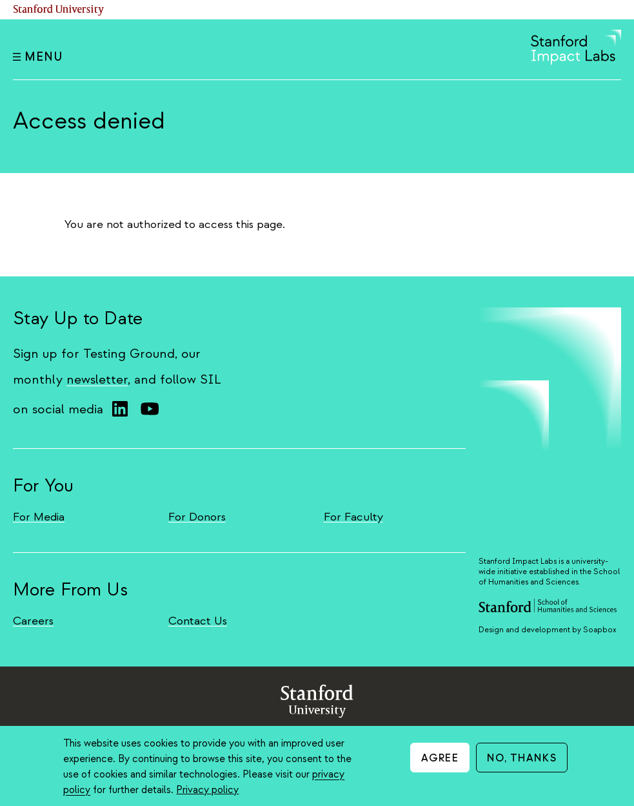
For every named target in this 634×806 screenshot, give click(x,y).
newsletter (97, 379)
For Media (38, 517)
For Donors (197, 517)
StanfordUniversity (317, 703)
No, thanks (522, 758)
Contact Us (197, 621)
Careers (33, 621)
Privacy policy (207, 789)
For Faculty (353, 517)
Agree (440, 758)
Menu (38, 57)
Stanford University (58, 10)
